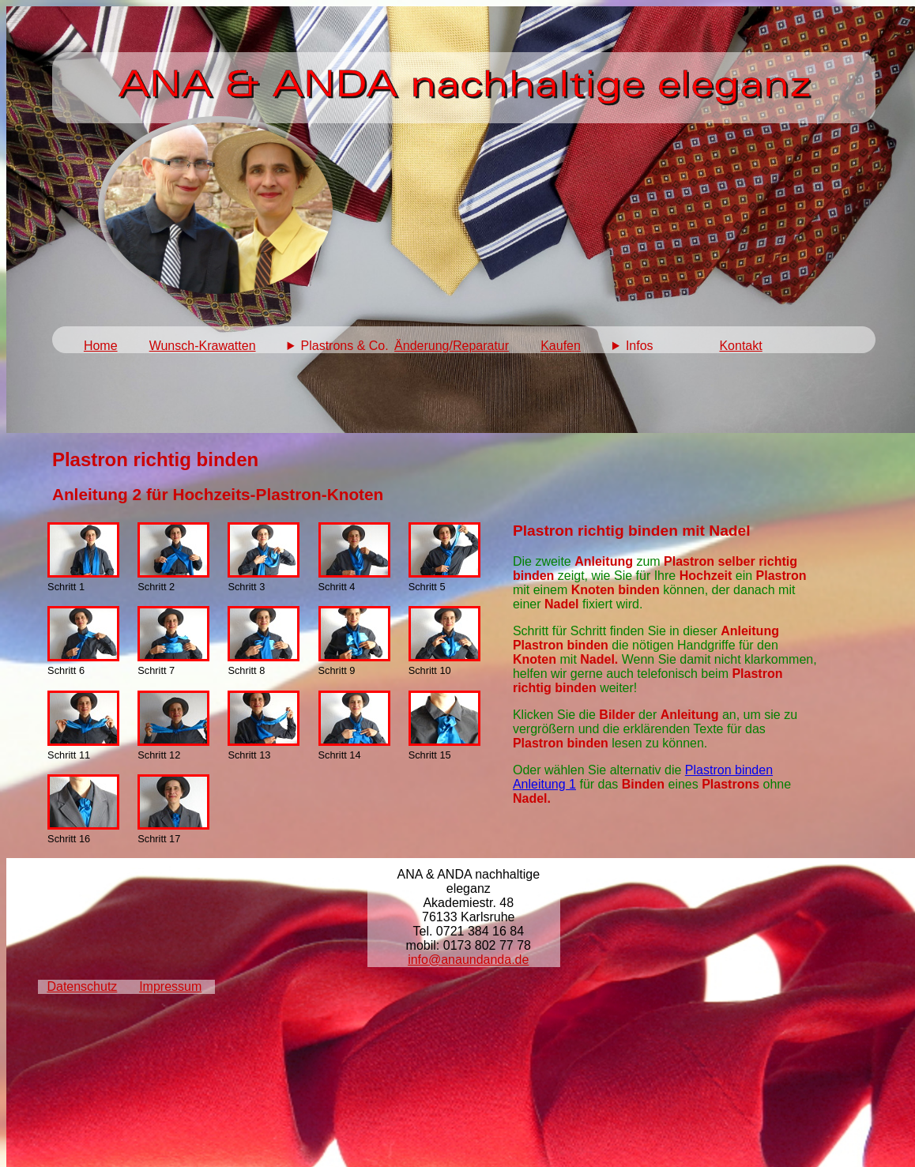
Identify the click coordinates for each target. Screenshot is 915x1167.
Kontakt (740, 345)
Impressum (170, 986)
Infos (639, 345)
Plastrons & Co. (345, 345)
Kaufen (560, 345)
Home (101, 345)
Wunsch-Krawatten (202, 345)
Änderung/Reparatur (451, 345)
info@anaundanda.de (468, 959)
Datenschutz (82, 986)
